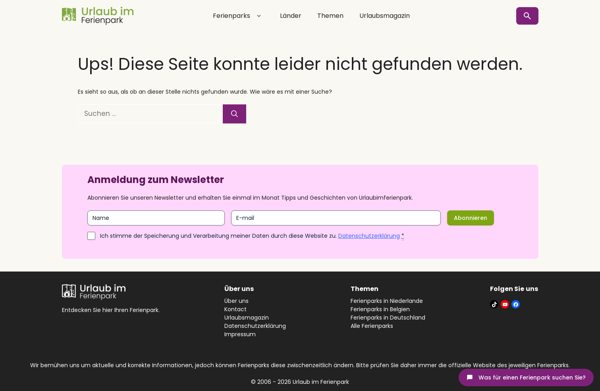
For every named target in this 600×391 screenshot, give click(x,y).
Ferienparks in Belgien (380, 309)
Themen (330, 15)
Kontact (235, 309)
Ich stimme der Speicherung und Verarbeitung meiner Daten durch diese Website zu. (252, 236)
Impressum (240, 334)
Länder (290, 15)
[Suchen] (234, 113)
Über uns (236, 301)
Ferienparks (238, 16)
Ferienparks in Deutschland (388, 318)
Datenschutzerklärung (369, 236)
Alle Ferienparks (372, 326)
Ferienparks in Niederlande (387, 301)
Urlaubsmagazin (384, 15)
